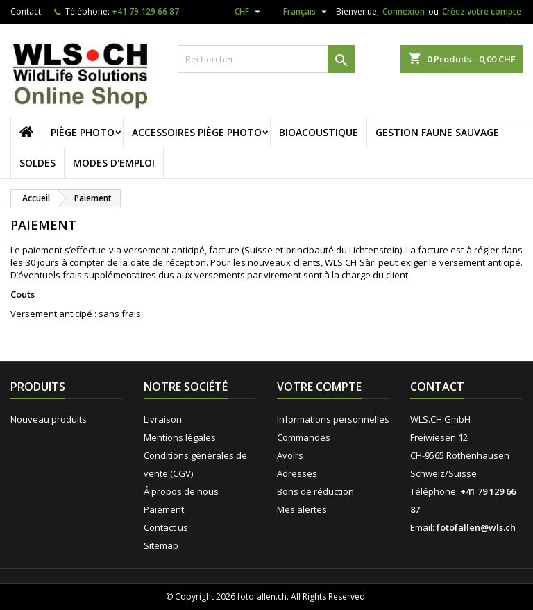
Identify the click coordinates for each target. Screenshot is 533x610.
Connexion (403, 11)
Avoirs (290, 455)
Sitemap (161, 545)
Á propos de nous (181, 491)
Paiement (164, 509)
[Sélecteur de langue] (299, 14)
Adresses (297, 473)
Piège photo (83, 132)
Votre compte (319, 386)
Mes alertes (302, 509)
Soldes (37, 162)
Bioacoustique (318, 132)
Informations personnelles (333, 419)
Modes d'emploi (114, 162)
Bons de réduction (315, 491)
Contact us (166, 527)
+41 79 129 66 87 (145, 11)
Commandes (303, 437)
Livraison (163, 419)
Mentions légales (180, 437)
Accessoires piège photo (197, 132)
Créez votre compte (481, 11)
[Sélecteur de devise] (249, 12)
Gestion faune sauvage (437, 132)
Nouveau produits (48, 419)
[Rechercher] (266, 59)
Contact (25, 11)
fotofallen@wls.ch (476, 527)
